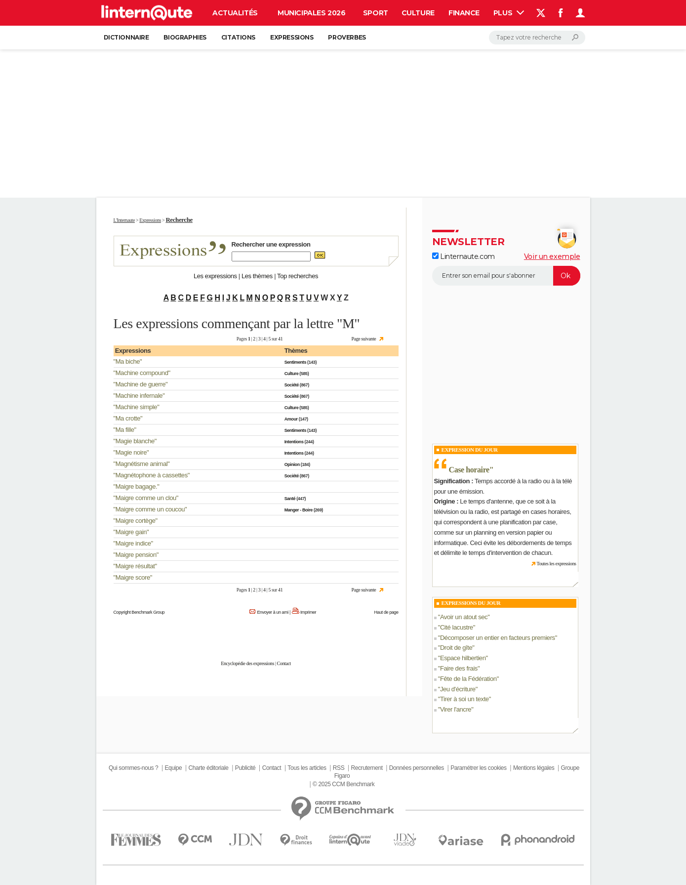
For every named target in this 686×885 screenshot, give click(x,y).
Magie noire (131, 452)
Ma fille (125, 429)
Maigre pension (136, 554)
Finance (464, 12)
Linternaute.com (463, 256)
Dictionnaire (126, 37)
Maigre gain (131, 532)
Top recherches (297, 276)
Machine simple (136, 407)
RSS (338, 767)
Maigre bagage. (136, 486)
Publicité (245, 767)
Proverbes (346, 37)
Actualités (235, 12)
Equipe (173, 767)
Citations (238, 37)
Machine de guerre (140, 384)
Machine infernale (139, 395)
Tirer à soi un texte (464, 699)
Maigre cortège (136, 520)
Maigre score (133, 577)
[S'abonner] (506, 276)
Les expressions (215, 276)
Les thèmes (257, 276)
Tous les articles (306, 767)
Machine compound (142, 373)
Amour (291, 419)
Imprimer (308, 612)
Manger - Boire (298, 509)
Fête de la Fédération (468, 678)
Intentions (294, 441)
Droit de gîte (456, 647)
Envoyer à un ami (272, 612)
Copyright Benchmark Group (139, 612)
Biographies (184, 37)
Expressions (291, 37)
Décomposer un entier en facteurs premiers (497, 637)
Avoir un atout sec (463, 617)
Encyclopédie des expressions (247, 663)
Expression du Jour (470, 450)
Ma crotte (128, 418)
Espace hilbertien (463, 658)
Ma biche (128, 361)
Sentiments (295, 362)
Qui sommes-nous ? (133, 767)
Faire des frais (459, 668)
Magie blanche (135, 441)
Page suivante (364, 338)
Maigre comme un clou (146, 498)
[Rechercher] (537, 37)
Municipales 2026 (311, 12)
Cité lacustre (456, 627)
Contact (284, 663)
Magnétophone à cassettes (152, 475)
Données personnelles (416, 767)
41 (280, 338)
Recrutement (367, 767)
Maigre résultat (135, 566)
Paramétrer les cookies (478, 767)
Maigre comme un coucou (150, 509)
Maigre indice (133, 543)
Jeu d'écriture (458, 689)
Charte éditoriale (209, 767)
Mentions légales (533, 767)
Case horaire (469, 469)
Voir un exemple (552, 256)
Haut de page (386, 612)
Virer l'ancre (455, 709)
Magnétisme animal (142, 463)
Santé (289, 498)
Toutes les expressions (556, 563)
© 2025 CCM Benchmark (343, 784)
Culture (418, 12)
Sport (375, 12)
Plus (508, 12)
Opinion (292, 464)
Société (291, 384)
